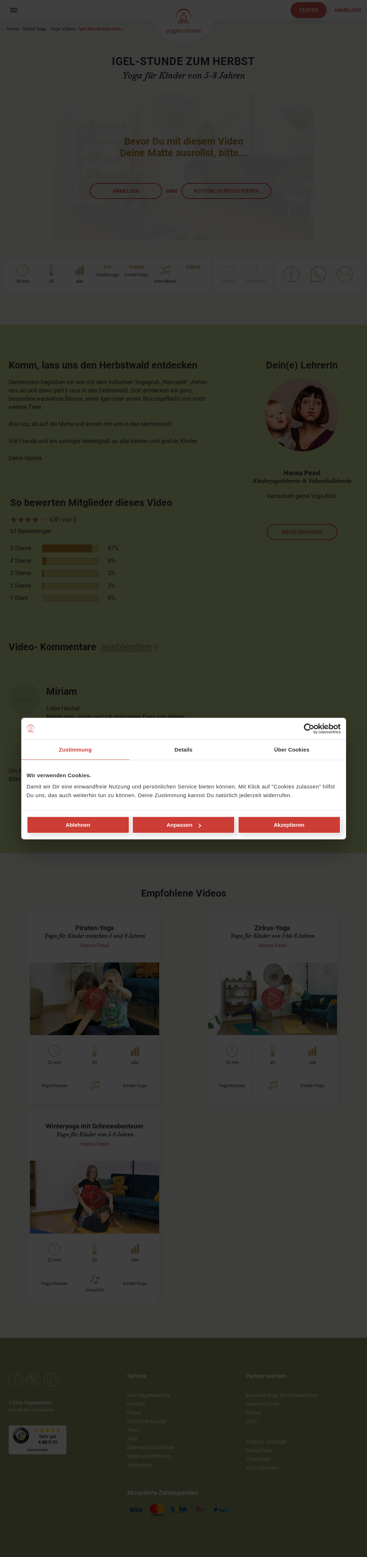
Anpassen (183, 825)
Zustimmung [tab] (75, 749)
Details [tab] (184, 749)
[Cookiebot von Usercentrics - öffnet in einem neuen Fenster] (309, 728)
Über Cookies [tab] (292, 749)
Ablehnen (78, 825)
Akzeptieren (289, 825)
